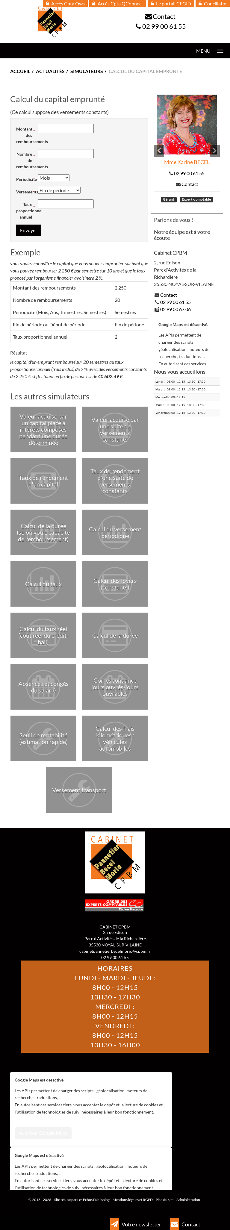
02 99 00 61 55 (164, 26)
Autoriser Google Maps (42, 1133)
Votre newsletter (135, 1224)
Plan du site (164, 1199)
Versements (25, 191)
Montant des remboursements (25, 135)
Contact (164, 16)
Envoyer (28, 230)
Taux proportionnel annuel (25, 210)
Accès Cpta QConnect (117, 3)
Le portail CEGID (171, 3)
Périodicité (25, 179)
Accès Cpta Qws (65, 3)
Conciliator (213, 3)
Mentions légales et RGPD (133, 1199)
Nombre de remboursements (25, 160)
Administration (188, 1199)
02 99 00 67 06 (175, 309)
